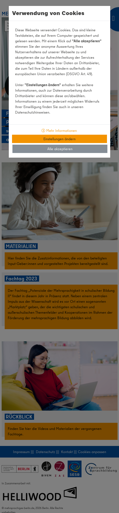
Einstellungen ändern (59, 138)
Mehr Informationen (59, 130)
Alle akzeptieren (60, 148)
